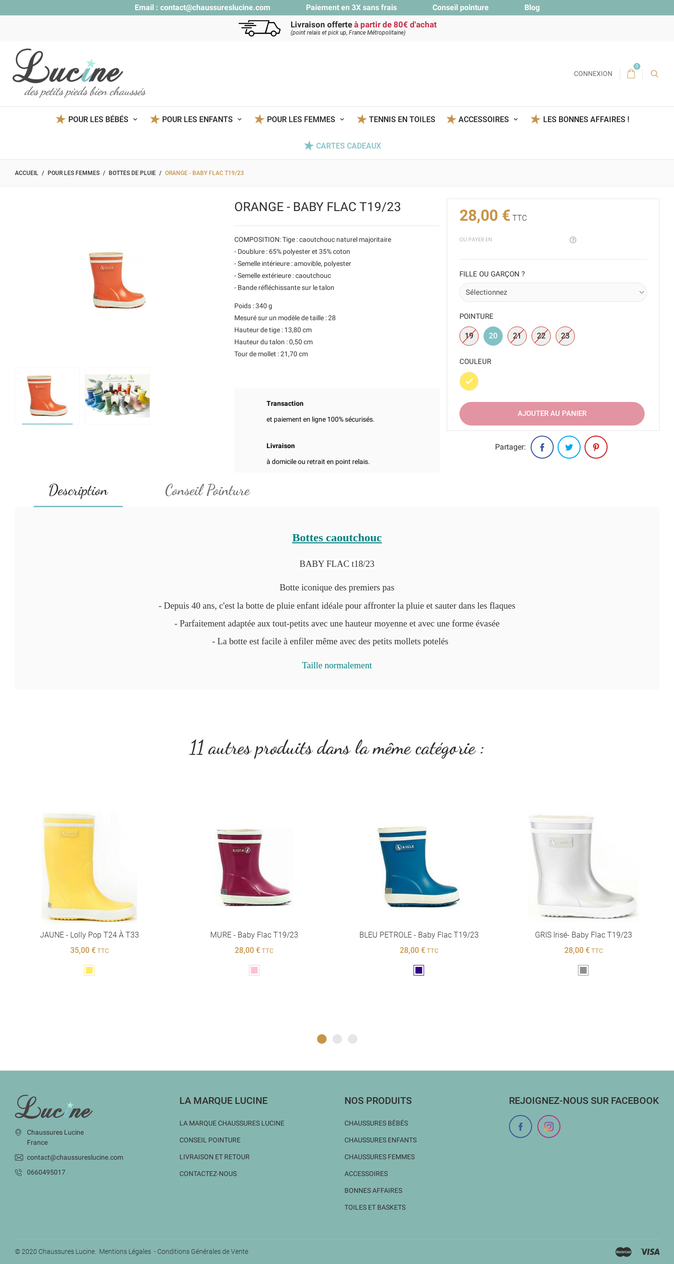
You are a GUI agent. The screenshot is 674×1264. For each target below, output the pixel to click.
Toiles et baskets (375, 1207)
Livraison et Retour (214, 1156)
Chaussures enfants (380, 1139)
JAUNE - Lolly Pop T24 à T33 (89, 934)
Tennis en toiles (402, 119)
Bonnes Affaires (373, 1190)
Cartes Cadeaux (348, 145)
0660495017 (46, 1172)
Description (78, 490)
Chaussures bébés (376, 1122)
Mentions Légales (125, 1251)
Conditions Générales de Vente (202, 1251)
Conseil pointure (460, 7)
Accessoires (366, 1173)
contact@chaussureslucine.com (215, 7)
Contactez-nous (208, 1173)
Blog (532, 7)
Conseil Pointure (207, 490)
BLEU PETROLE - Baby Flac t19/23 (418, 934)
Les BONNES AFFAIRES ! (586, 119)
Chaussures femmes (379, 1156)
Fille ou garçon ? (492, 274)
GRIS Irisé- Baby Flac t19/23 (583, 934)
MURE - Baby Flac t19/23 (254, 934)
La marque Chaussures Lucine (231, 1122)
